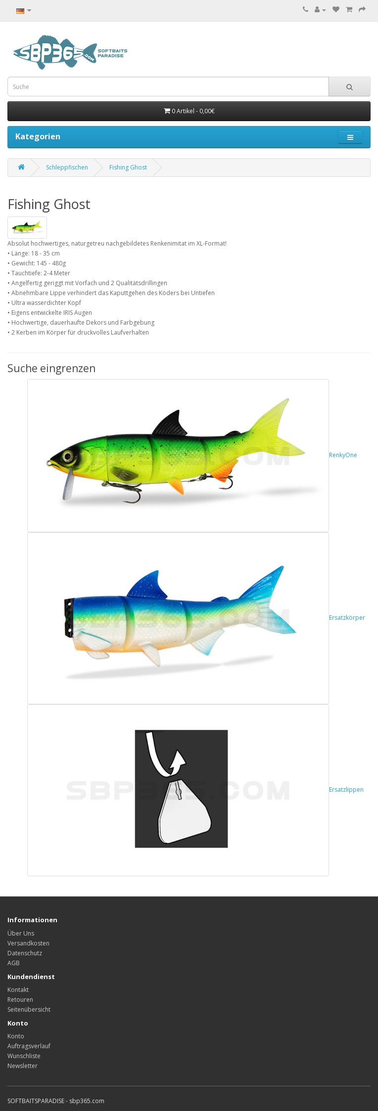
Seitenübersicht (28, 1009)
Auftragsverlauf (28, 1046)
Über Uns (20, 933)
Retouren (20, 999)
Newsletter (22, 1066)
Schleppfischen (67, 167)
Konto (15, 1036)
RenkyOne (192, 455)
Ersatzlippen (195, 789)
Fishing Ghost (128, 167)
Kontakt (18, 989)
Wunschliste (24, 1056)
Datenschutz (24, 953)
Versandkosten (28, 943)
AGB (13, 963)
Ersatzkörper (196, 617)
